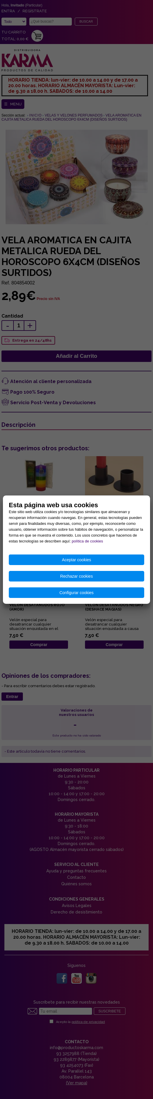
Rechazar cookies (76, 576)
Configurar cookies (76, 592)
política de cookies (87, 541)
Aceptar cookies (76, 559)
